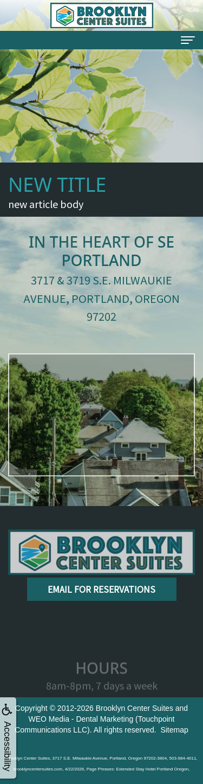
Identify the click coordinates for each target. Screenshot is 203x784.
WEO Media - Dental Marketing (80, 719)
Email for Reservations (101, 588)
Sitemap (174, 729)
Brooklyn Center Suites (134, 708)
